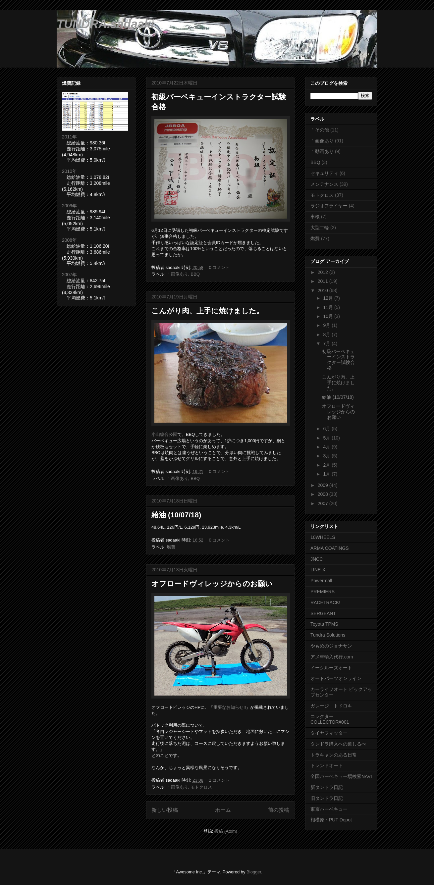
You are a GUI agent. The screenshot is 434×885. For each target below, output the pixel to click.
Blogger (253, 871)
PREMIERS (322, 591)
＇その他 (319, 129)
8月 (327, 334)
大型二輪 (319, 227)
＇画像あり (177, 274)
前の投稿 (278, 810)
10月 (328, 316)
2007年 (69, 274)
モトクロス (201, 787)
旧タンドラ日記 (326, 798)
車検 (315, 216)
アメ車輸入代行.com (331, 656)
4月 (327, 446)
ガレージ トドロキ (331, 705)
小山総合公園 (164, 434)
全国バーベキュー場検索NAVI (341, 776)
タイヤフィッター (329, 733)
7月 (327, 343)
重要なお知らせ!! (229, 707)
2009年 (69, 205)
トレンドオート (326, 765)
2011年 (69, 136)
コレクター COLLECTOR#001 (329, 719)
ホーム (223, 810)
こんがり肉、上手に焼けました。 (207, 311)
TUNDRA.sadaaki (105, 24)
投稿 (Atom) (225, 831)
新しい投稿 (164, 810)
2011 (323, 281)
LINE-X (317, 569)
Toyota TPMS (324, 624)
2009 (323, 485)
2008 (323, 494)
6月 (327, 428)
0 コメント (219, 267)
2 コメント (219, 780)
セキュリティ (324, 173)
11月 (328, 307)
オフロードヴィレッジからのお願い (212, 584)
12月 (328, 298)
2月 (327, 465)
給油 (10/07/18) (176, 515)
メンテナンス (324, 184)
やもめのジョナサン (331, 646)
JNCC (316, 559)
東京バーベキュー (329, 809)
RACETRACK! (325, 602)
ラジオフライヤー (329, 205)
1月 (327, 474)
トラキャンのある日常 (333, 754)
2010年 (69, 171)
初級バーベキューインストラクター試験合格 (338, 360)
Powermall (321, 580)
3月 (327, 455)
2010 (323, 290)
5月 (327, 438)
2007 (323, 503)
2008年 (69, 240)
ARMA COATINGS (329, 548)
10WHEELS (322, 537)
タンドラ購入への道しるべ (338, 744)
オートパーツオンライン (335, 678)
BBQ (194, 274)
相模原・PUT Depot (331, 819)
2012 (323, 272)
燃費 (171, 547)
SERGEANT (323, 613)
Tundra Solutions (327, 635)
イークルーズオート (331, 667)
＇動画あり (322, 151)
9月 (327, 325)
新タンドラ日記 (326, 787)
